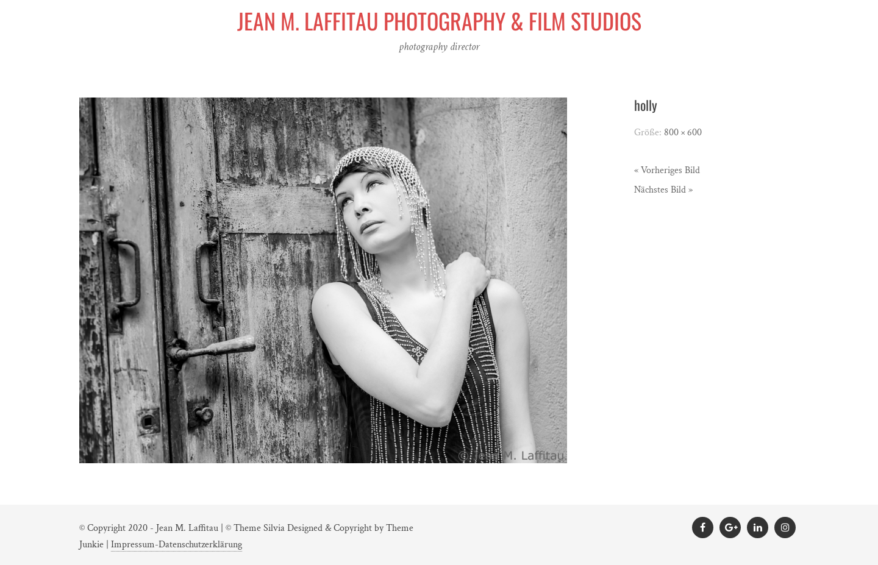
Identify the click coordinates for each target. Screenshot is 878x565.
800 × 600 (683, 132)
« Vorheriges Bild (667, 170)
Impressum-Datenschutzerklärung (176, 544)
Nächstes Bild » (663, 189)
